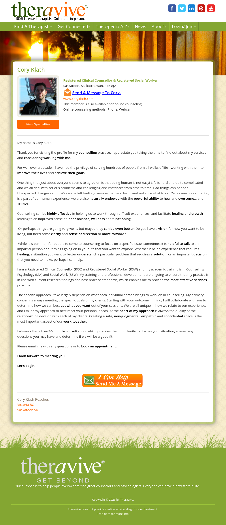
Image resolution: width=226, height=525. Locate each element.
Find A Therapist (33, 26)
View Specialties (38, 124)
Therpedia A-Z (112, 26)
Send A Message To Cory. (96, 92)
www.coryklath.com (78, 98)
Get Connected (74, 26)
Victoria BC (25, 404)
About (159, 26)
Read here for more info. (113, 514)
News (140, 26)
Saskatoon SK (27, 410)
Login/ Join (184, 26)
